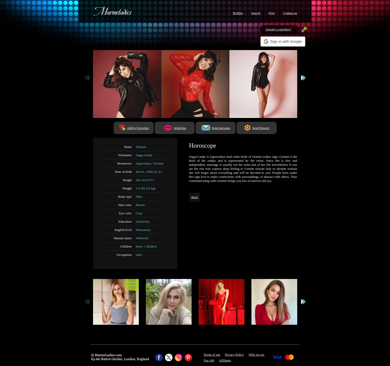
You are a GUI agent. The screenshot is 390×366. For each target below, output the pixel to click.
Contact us (290, 13)
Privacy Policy (234, 354)
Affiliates (225, 360)
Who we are (257, 354)
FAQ (272, 13)
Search (255, 13)
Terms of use (211, 354)
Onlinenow (132, 284)
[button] (283, 41)
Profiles (238, 13)
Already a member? (278, 29)
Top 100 (208, 360)
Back (194, 197)
